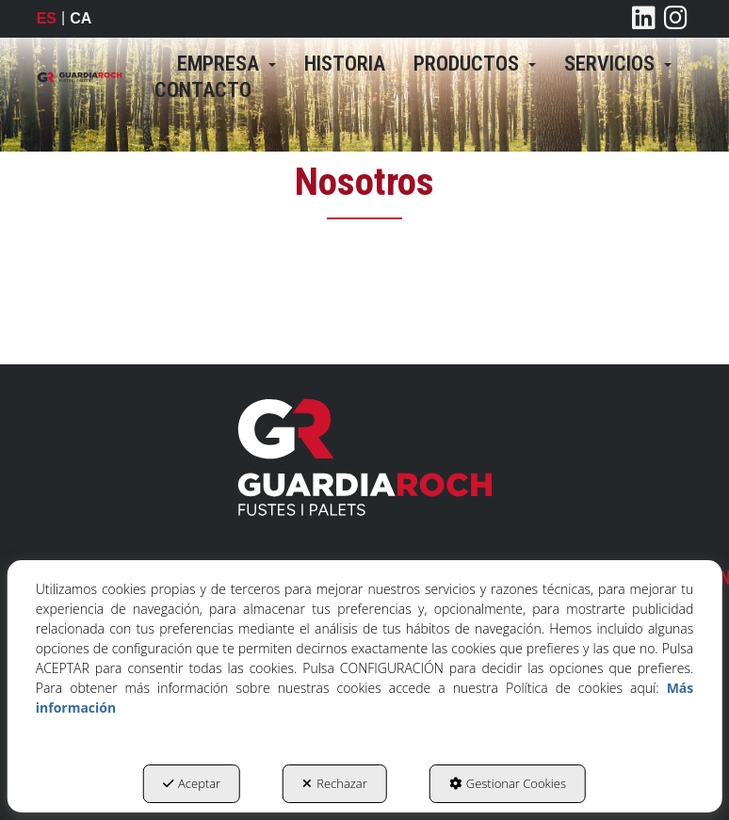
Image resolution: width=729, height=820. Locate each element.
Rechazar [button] (334, 783)
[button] (79, 78)
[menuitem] (226, 64)
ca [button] (80, 18)
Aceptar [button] (191, 783)
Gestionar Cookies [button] (507, 783)
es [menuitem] (47, 18)
